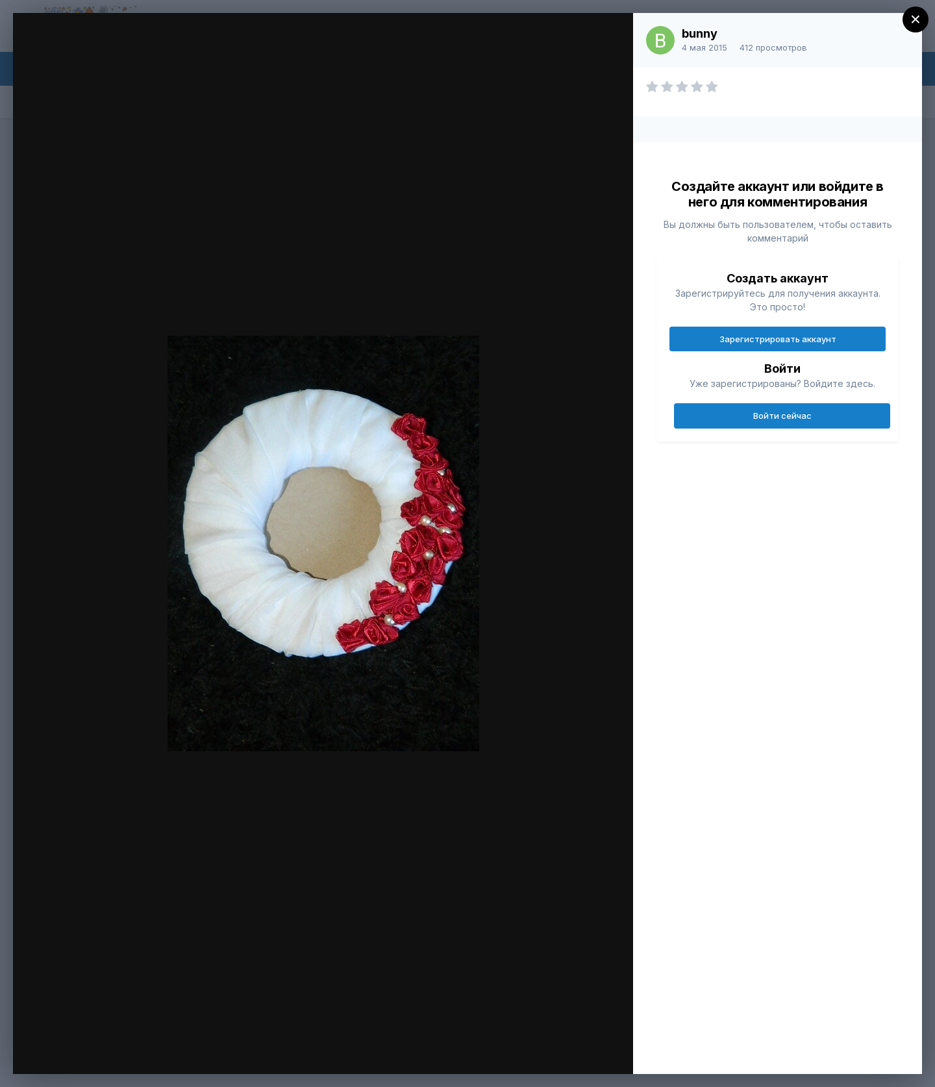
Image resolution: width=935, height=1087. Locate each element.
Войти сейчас (782, 415)
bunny (699, 33)
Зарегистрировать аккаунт (777, 339)
